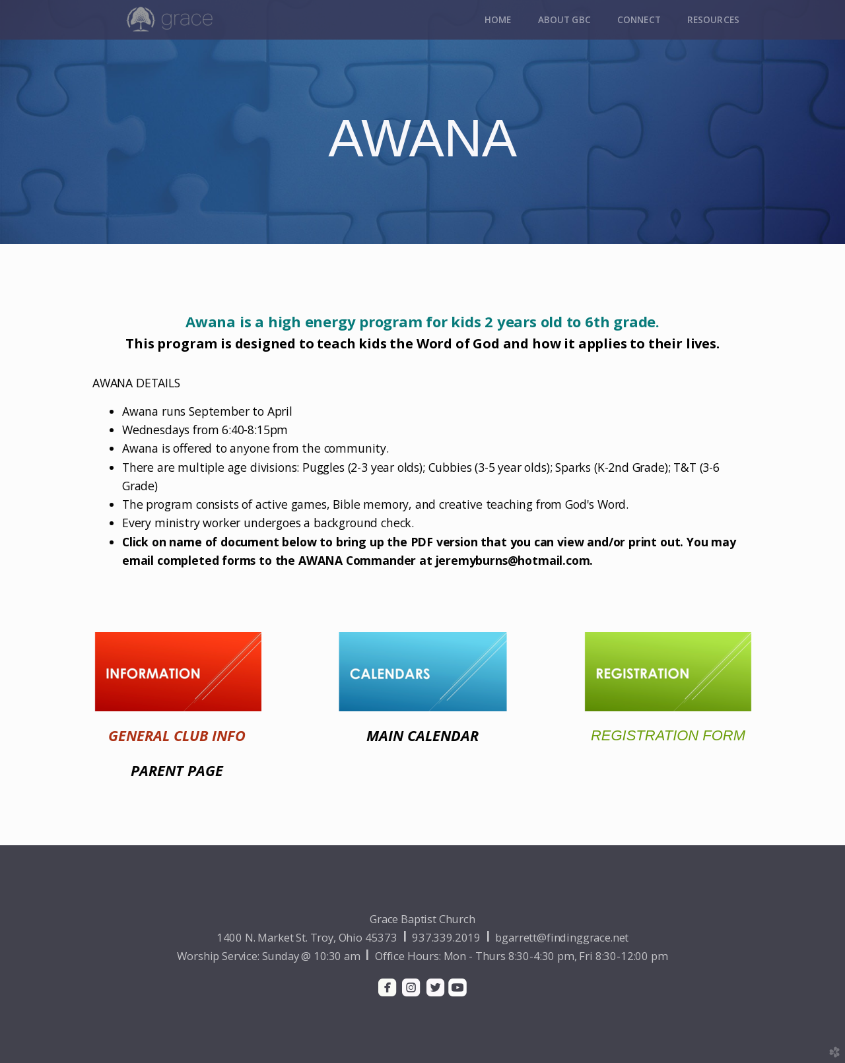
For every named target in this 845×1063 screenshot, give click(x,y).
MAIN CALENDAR (422, 735)
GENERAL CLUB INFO (177, 735)
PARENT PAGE (177, 770)
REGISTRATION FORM (668, 735)
